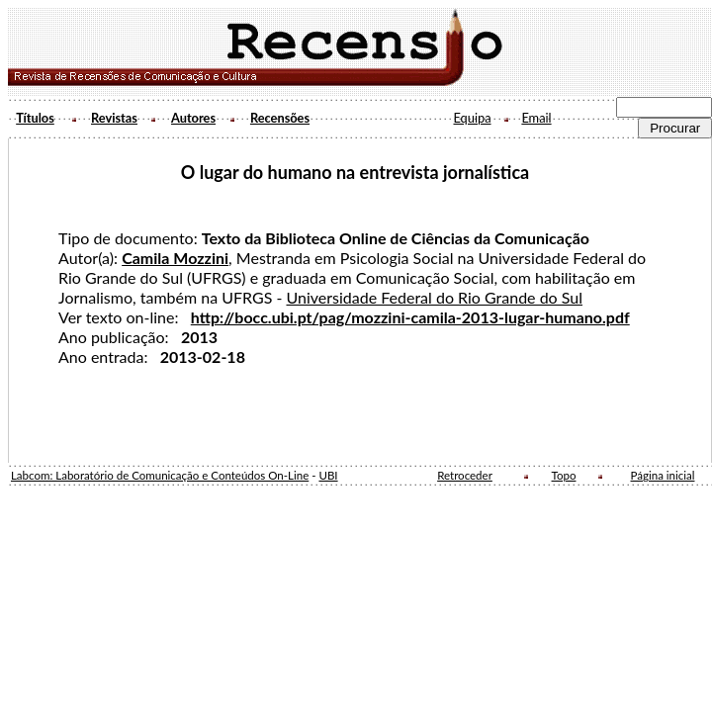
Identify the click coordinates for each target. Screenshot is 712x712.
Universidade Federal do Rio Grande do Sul (434, 297)
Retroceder (464, 475)
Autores (193, 118)
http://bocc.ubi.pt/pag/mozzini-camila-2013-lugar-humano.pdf (410, 317)
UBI (327, 475)
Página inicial (663, 475)
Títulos (35, 118)
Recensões (280, 118)
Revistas (114, 118)
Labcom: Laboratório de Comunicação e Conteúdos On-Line (160, 475)
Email (536, 118)
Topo (564, 475)
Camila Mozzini (175, 257)
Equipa (471, 118)
